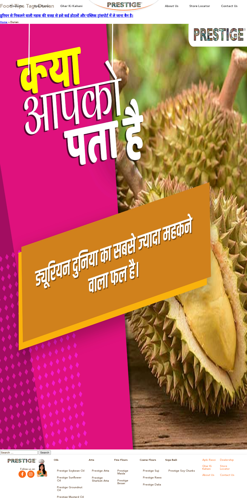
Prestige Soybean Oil (69, 470)
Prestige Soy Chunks (180, 470)
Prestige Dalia (151, 482)
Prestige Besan (126, 476)
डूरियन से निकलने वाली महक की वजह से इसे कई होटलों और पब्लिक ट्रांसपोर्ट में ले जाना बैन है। (66, 16)
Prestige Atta (99, 470)
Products (16, 6)
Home (3, 22)
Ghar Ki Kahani (71, 6)
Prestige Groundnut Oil (70, 482)
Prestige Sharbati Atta (99, 477)
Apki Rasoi (41, 6)
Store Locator (199, 6)
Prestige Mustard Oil (69, 488)
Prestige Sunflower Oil (70, 476)
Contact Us (229, 6)
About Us (171, 6)
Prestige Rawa (151, 476)
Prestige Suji (150, 470)
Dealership (226, 460)
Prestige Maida (126, 470)
